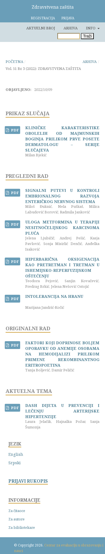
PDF (14, 130)
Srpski (14, 462)
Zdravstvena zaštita (53, 7)
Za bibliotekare (21, 527)
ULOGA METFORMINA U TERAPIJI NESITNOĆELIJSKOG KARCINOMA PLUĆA (62, 227)
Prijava (67, 18)
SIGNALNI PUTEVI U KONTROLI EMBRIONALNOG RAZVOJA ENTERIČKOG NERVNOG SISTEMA (62, 196)
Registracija (43, 18)
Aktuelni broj (40, 27)
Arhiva (71, 27)
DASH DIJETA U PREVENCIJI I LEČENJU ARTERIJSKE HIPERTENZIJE (62, 411)
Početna (14, 61)
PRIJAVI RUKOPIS (28, 481)
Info (91, 27)
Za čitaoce (16, 510)
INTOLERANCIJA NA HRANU (54, 296)
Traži (87, 36)
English (15, 454)
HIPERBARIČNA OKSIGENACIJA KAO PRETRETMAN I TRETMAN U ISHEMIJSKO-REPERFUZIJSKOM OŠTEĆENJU (62, 267)
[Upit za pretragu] (68, 36)
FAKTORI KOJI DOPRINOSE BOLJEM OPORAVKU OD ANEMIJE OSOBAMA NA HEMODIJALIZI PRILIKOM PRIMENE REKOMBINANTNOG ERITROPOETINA (62, 354)
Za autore (16, 519)
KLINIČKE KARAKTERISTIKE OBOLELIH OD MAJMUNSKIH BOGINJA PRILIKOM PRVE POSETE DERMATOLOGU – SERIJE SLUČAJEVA (62, 139)
